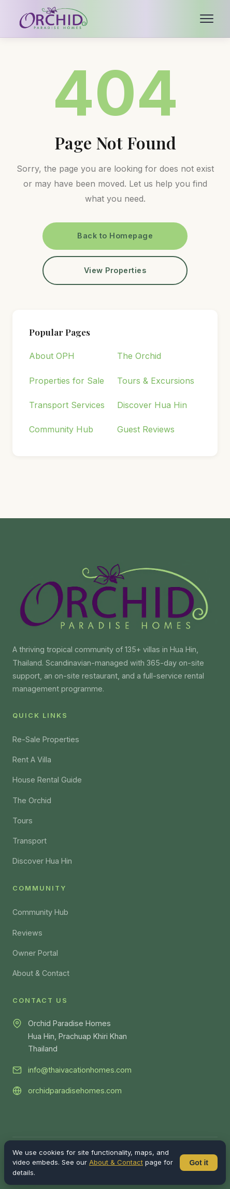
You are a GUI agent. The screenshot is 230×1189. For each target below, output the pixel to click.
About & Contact (40, 973)
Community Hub (61, 429)
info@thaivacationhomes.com (80, 1069)
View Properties (115, 270)
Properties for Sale (66, 380)
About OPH (52, 356)
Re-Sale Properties (45, 739)
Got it (198, 1162)
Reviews (27, 932)
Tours (22, 820)
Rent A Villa (31, 759)
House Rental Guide (47, 779)
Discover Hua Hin (152, 405)
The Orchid (139, 356)
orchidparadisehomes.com (75, 1090)
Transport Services (67, 405)
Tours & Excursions (155, 380)
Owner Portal (35, 953)
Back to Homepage (115, 235)
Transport (29, 840)
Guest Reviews (146, 429)
